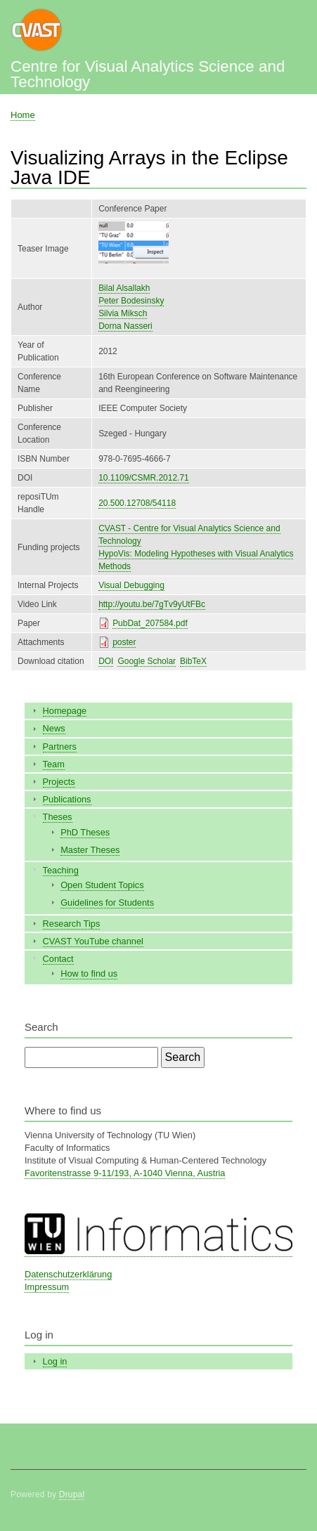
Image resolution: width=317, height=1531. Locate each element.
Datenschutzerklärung (68, 1274)
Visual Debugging (131, 585)
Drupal (72, 1494)
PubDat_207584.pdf (150, 623)
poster (124, 642)
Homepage (65, 710)
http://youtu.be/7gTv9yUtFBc (151, 604)
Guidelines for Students (107, 902)
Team (54, 764)
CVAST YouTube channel (93, 941)
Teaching (61, 870)
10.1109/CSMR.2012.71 (143, 478)
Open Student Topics (101, 885)
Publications (67, 799)
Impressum (47, 1287)
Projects (59, 781)
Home (23, 115)
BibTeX (193, 661)
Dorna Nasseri (125, 326)
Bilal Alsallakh (124, 288)
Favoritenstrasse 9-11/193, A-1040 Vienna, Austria (125, 1173)
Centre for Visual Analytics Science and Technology (148, 74)
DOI (105, 661)
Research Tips (72, 923)
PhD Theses (85, 832)
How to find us (88, 973)
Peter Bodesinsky (131, 301)
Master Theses (89, 850)
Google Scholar (146, 661)
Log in (55, 1361)
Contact (58, 958)
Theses (57, 817)
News (54, 728)
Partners (60, 746)
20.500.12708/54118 (137, 503)
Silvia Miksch (122, 313)
